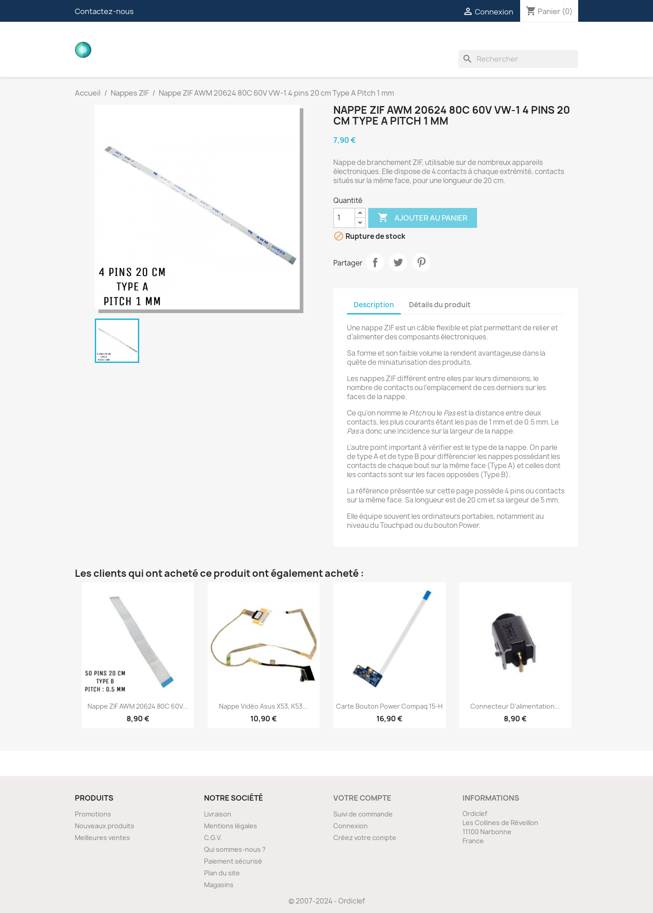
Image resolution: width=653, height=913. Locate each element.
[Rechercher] (518, 59)
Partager (375, 262)
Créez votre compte (364, 837)
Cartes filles (199, 41)
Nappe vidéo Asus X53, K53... (263, 706)
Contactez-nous (104, 11)
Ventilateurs (502, 41)
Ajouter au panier (423, 218)
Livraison (217, 814)
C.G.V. (213, 837)
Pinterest (421, 262)
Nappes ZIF (393, 41)
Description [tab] (374, 304)
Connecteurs (333, 41)
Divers (552, 41)
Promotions (93, 814)
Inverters (444, 41)
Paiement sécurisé (233, 861)
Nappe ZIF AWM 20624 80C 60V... (138, 706)
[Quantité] (344, 218)
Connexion (350, 825)
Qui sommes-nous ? (235, 849)
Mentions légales (230, 825)
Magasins (219, 884)
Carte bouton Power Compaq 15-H (389, 706)
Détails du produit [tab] (440, 304)
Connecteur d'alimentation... (515, 706)
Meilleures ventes (102, 837)
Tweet (398, 262)
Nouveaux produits (104, 825)
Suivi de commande (363, 814)
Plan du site (222, 873)
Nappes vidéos (266, 41)
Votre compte (362, 798)
